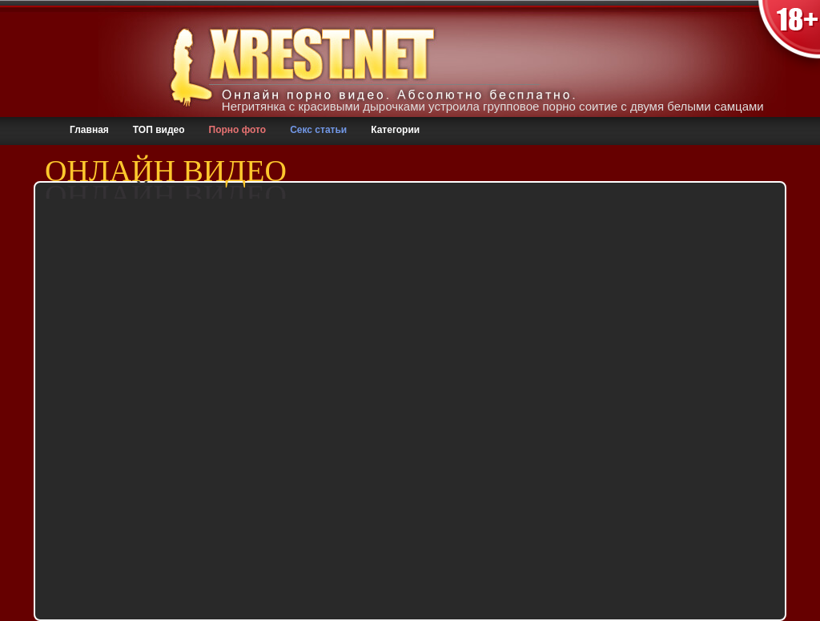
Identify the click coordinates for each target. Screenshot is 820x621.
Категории (395, 129)
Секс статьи (318, 129)
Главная (89, 129)
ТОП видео (159, 129)
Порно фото (238, 129)
